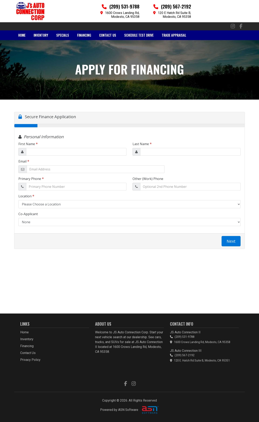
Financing (84, 35)
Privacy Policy (30, 360)
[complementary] (247, 410)
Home (21, 35)
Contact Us (107, 35)
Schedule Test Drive (139, 35)
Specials (62, 35)
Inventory (41, 35)
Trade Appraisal (174, 35)
